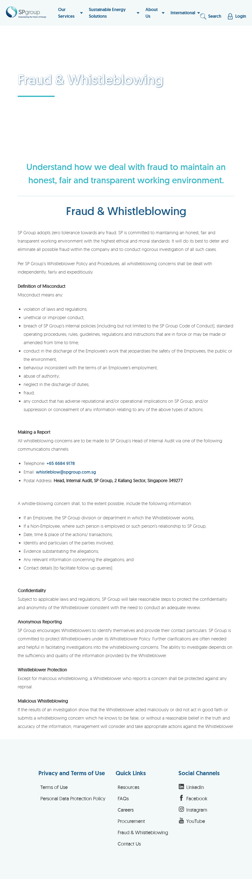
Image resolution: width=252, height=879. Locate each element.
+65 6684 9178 (61, 463)
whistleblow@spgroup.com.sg (66, 472)
